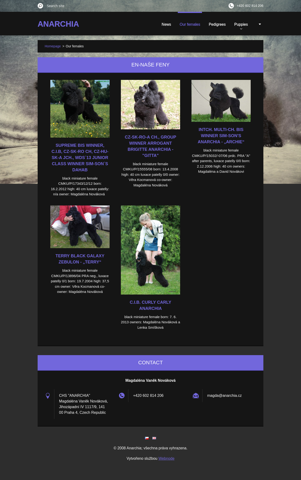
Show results (237, 25)
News (136, 24)
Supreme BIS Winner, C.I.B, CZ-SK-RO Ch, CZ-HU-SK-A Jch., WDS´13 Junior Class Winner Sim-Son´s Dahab (79, 157)
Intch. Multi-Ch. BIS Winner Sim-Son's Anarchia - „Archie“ (221, 135)
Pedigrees (187, 24)
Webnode (166, 458)
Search (40, 5)
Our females (160, 24)
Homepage (53, 46)
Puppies (211, 25)
